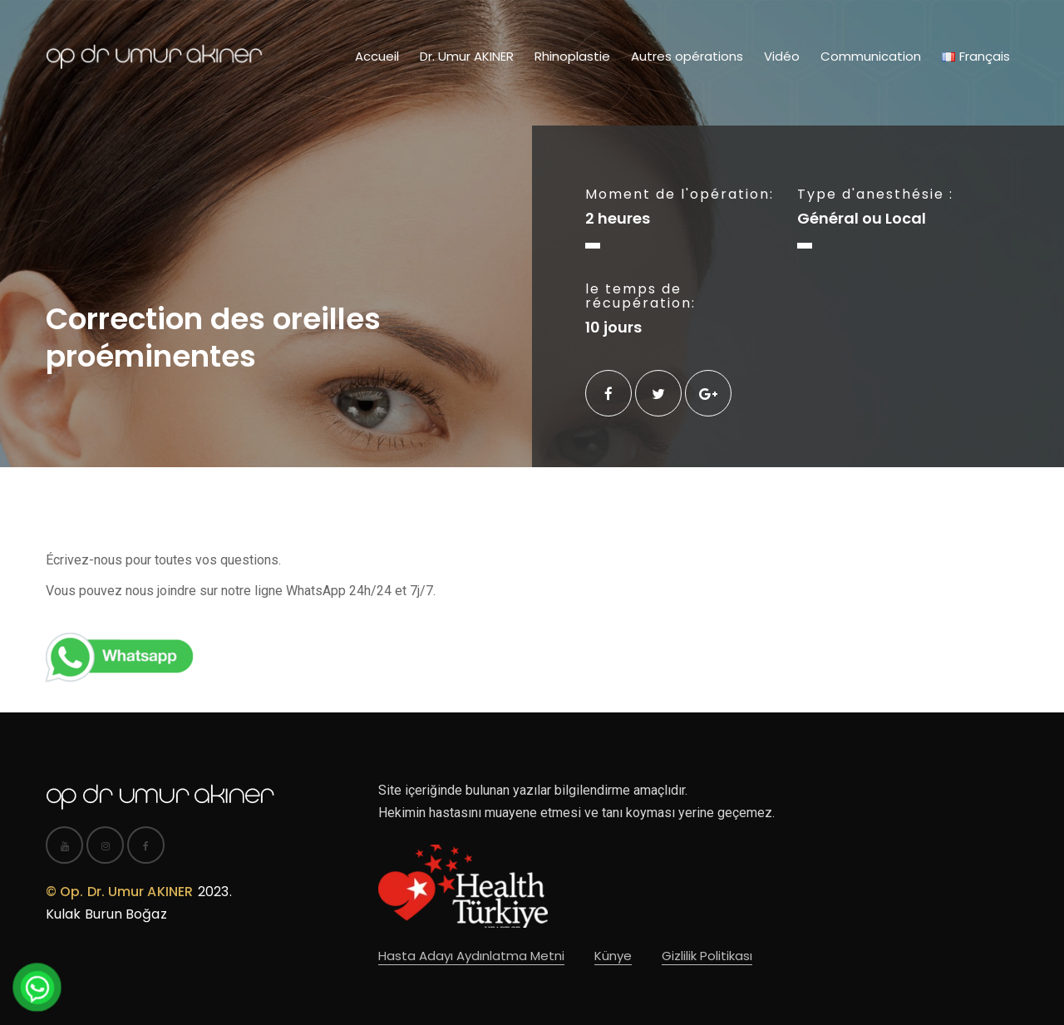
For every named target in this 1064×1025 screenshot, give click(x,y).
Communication (870, 56)
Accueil (377, 56)
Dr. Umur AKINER (467, 56)
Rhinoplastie (572, 56)
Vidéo (782, 56)
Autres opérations (687, 56)
